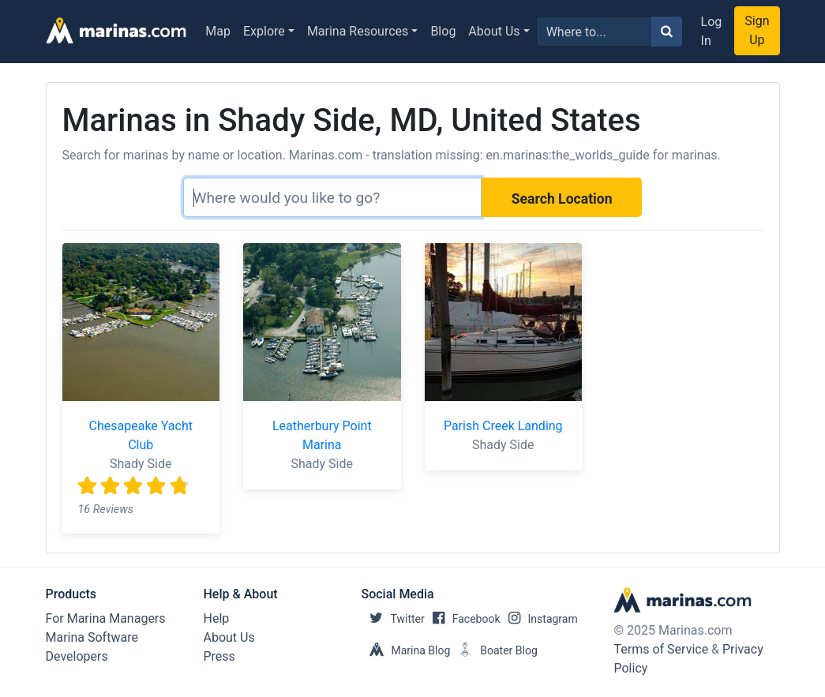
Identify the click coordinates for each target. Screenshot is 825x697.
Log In (711, 31)
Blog (443, 31)
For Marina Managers (106, 618)
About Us (493, 31)
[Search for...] (594, 32)
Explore (264, 31)
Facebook (463, 619)
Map (218, 31)
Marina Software (92, 637)
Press (219, 656)
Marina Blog (406, 650)
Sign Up (756, 30)
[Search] (332, 197)
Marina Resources (357, 31)
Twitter (393, 619)
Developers (77, 656)
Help (217, 618)
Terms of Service (660, 649)
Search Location (562, 199)
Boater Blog (494, 650)
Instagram (539, 619)
